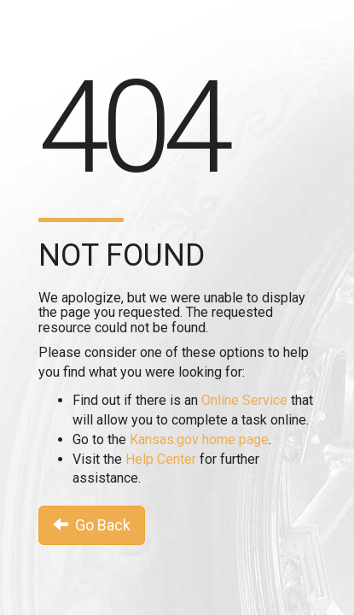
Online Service (244, 400)
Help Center (160, 459)
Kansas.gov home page (199, 439)
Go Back (92, 525)
